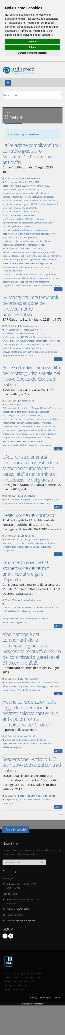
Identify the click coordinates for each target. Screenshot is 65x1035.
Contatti (57, 997)
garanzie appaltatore (39, 539)
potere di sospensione (30, 348)
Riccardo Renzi (27, 400)
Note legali (45, 997)
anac (57, 686)
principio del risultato (45, 543)
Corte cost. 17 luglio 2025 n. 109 (17, 185)
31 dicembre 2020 (27, 682)
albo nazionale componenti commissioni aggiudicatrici (28, 686)
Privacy (33, 997)
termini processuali (34, 445)
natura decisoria (43, 344)
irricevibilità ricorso (11, 426)
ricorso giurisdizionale (45, 434)
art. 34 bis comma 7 (48, 204)
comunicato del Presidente (15, 690)
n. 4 (58, 499)
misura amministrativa (13, 248)
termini (26, 437)
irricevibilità (47, 422)
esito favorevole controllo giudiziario (20, 237)
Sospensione (11, 799)
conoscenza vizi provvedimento (17, 419)
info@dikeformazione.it (24, 920)
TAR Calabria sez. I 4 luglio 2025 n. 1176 (23, 329)
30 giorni (9, 404)
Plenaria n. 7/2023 (42, 185)
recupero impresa (11, 278)
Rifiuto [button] (32, 47)
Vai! (42, 862)
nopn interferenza (11, 256)
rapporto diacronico (12, 270)
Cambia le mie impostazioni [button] (32, 53)
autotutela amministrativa (36, 340)
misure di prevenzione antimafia (40, 252)
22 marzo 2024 (12, 499)
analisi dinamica (41, 193)
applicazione (44, 411)
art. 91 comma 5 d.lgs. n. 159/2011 (18, 219)
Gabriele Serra (27, 535)
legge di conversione (12, 743)
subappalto (8, 550)
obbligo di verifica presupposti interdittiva (40, 256)
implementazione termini (14, 422)
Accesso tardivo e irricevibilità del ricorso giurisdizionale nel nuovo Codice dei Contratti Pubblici (31, 376)
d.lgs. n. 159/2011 (10, 233)
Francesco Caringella (30, 795)
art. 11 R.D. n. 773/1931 (35, 333)
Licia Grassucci (27, 495)
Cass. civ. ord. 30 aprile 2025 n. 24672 (22, 182)
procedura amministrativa (14, 267)
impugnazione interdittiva (38, 241)
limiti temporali (11, 344)
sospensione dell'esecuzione (36, 546)
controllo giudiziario (43, 222)
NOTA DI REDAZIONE (30, 678)
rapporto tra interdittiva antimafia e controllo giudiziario (29, 274)
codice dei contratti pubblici (39, 799)
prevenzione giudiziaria (41, 263)
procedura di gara (11, 434)
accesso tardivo (29, 411)
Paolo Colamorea (28, 326)
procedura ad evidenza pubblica (39, 430)
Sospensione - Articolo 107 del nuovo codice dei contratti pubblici (32, 765)
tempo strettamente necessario (17, 355)
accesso (56, 408)
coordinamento (40, 230)
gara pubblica (51, 419)
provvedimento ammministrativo (18, 351)
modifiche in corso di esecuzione (18, 543)
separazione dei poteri (46, 351)
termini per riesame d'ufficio (47, 285)
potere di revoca (10, 348)
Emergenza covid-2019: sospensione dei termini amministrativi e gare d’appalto (26, 571)
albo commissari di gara (48, 682)
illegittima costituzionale (13, 241)
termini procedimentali (13, 445)
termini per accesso (12, 441)
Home (8, 111)
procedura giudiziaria (38, 267)
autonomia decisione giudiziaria (17, 222)
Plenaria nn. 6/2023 (29, 189)
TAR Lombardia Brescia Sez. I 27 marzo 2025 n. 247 (26, 408)
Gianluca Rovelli (27, 736)
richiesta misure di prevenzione (36, 278)
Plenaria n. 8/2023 (10, 189)
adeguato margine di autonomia (17, 193)
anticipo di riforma (37, 740)
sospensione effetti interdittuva (17, 285)
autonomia (41, 219)
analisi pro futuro (10, 196)
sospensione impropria (13, 503)
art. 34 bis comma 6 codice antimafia (39, 200)
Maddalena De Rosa (30, 178)
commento (7, 803)
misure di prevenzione (13, 252)
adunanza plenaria (46, 499)
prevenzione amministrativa (15, 263)
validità (48, 445)
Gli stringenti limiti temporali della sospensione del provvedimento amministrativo (30, 306)
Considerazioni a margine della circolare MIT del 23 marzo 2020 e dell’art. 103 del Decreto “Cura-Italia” (30, 609)
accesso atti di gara (11, 411)
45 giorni (18, 404)
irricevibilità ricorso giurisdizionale (38, 426)
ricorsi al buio (27, 434)
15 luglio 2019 (11, 682)
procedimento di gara (12, 430)
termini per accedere (40, 437)
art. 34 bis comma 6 (11, 200)
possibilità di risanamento (43, 259)
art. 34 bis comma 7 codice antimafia (20, 208)
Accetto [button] (32, 41)
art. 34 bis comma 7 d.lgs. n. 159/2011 (20, 211)
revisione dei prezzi (11, 546)
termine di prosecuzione (38, 503)
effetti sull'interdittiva (30, 233)
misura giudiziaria (33, 248)
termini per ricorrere (32, 441)
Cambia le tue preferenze (32, 1003)
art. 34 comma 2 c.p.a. (39, 337)
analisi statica (46, 196)
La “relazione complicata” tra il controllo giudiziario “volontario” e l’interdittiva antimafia (31, 153)
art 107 (21, 799)
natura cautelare (26, 344)
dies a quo (39, 419)
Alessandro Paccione (31, 600)
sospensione (35, 690)
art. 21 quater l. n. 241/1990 (15, 337)
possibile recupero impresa (17, 259)
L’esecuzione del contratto (29, 515)
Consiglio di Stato (28, 499)
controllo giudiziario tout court (16, 226)
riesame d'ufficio (10, 281)
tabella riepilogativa (11, 747)
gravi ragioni (55, 340)
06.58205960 (23, 909)
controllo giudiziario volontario (17, 230)
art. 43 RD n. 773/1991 (12, 340)
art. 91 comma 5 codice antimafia (18, 215)
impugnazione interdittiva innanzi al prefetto (23, 244)
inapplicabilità (33, 422)
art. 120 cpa (8, 415)
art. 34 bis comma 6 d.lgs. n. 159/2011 (20, 204)
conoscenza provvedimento (28, 415)
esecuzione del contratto (16, 539)
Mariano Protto (48, 795)
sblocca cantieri (30, 743)
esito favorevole (48, 233)
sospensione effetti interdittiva (34, 281)
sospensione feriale (12, 437)
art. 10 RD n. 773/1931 (12, 333)
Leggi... (58, 289)
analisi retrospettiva (29, 196)
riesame (56, 278)
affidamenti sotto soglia (16, 740)
